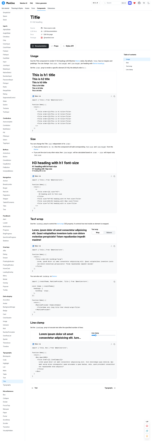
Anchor (5, 181)
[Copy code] (114, 96)
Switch (5, 105)
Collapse (6, 398)
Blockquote (6, 356)
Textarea (6, 108)
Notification (7, 226)
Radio (5, 87)
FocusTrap (6, 405)
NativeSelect (7, 72)
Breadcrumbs (7, 184)
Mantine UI (23, 3)
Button (5, 156)
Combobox (6, 125)
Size (33, 139)
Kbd (4, 328)
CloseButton (7, 160)
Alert (4, 219)
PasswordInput (8, 80)
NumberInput (7, 76)
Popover (5, 286)
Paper (5, 412)
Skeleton (6, 241)
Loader (5, 223)
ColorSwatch (7, 318)
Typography (7, 385)
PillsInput (6, 136)
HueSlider (6, 58)
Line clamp (37, 322)
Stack (5, 20)
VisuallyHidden (8, 430)
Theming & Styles (17, 8)
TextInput (6, 112)
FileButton (6, 167)
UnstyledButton (8, 171)
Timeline (6, 346)
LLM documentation (49, 31)
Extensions (51, 8)
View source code (48, 28)
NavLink (5, 191)
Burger (5, 188)
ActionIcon (6, 153)
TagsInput (6, 143)
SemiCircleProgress (9, 237)
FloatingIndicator (8, 261)
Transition (6, 427)
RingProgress (7, 233)
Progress (6, 230)
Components (41, 8)
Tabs (4, 206)
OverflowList (7, 336)
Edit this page (47, 34)
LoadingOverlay (8, 272)
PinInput (5, 83)
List (4, 367)
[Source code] (139, 3)
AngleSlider (7, 33)
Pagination (6, 195)
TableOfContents (8, 202)
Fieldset (5, 51)
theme (77, 61)
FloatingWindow (8, 265)
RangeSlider (7, 90)
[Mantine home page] (8, 3)
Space (5, 16)
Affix (4, 250)
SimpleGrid (6, 12)
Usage (34, 56)
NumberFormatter (9, 332)
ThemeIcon (6, 343)
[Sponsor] (134, 3)
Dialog (5, 254)
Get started (5, 8)
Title (4, 381)
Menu (5, 276)
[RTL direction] (144, 3)
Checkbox (6, 37)
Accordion (6, 300)
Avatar (5, 303)
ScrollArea (6, 420)
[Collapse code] (111, 96)
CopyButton (7, 164)
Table (5, 374)
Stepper (5, 199)
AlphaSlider (7, 29)
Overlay (5, 283)
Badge (5, 310)
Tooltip (5, 290)
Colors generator (41, 3)
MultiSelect (6, 129)
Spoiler (5, 339)
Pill (4, 132)
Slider (5, 101)
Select (5, 140)
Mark (4, 370)
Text (4, 378)
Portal (5, 416)
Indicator (6, 325)
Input (4, 62)
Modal (5, 279)
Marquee (6, 409)
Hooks (27, 8)
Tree (4, 209)
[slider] (95, 335)
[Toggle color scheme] (148, 3)
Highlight (6, 363)
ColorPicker (7, 47)
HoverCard (6, 268)
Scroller (5, 423)
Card (4, 314)
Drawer (5, 258)
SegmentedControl (9, 97)
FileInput (6, 55)
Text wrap (36, 219)
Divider (5, 402)
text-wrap (60, 224)
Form (33, 8)
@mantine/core (47, 37)
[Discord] (130, 3)
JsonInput (6, 65)
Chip (4, 40)
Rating (5, 94)
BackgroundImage (9, 307)
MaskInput (6, 69)
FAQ (31, 3)
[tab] (39, 46)
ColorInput (6, 44)
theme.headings (98, 63)
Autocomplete (7, 122)
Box (4, 395)
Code (4, 360)
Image (5, 321)
